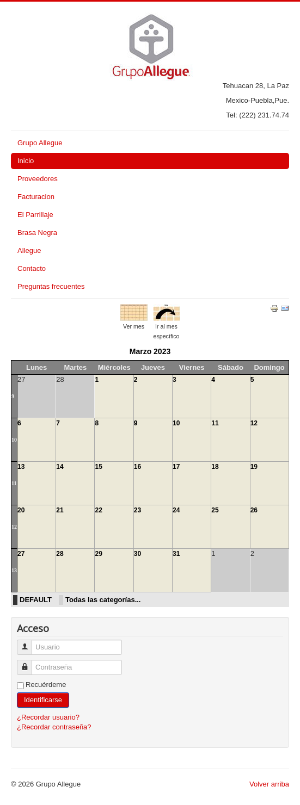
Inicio (25, 161)
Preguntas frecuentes (51, 286)
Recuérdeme (46, 684)
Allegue (29, 250)
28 (59, 554)
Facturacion (35, 197)
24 (176, 510)
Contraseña (28, 662)
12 (254, 423)
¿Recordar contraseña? (54, 727)
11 (214, 423)
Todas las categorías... (102, 600)
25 (214, 510)
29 (98, 554)
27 (21, 554)
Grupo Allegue (39, 143)
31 (176, 554)
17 (176, 466)
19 (254, 466)
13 (21, 466)
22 (98, 510)
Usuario (28, 642)
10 (14, 440)
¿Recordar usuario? (48, 717)
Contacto (31, 268)
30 (137, 554)
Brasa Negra (37, 232)
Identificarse (43, 700)
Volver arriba (269, 784)
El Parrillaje (35, 214)
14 (59, 466)
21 (59, 510)
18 (214, 466)
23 (137, 510)
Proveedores (37, 179)
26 (254, 510)
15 (98, 466)
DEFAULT (36, 600)
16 (137, 466)
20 (21, 510)
